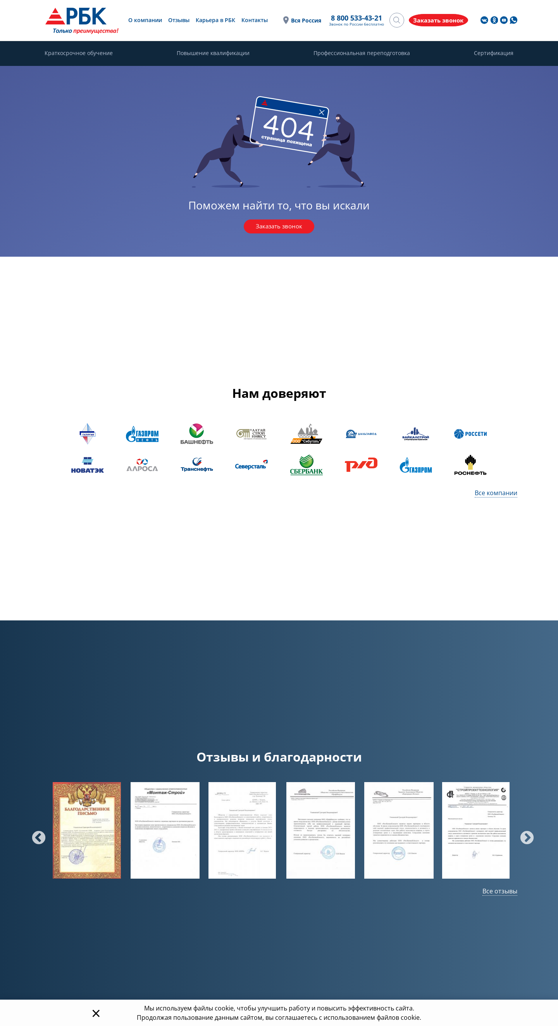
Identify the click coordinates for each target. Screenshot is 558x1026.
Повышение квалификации (213, 53)
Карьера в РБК (213, 20)
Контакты (252, 20)
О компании (143, 20)
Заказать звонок (279, 227)
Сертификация (493, 53)
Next (523, 835)
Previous (35, 835)
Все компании (496, 493)
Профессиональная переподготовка (361, 53)
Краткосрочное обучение (79, 53)
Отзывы (176, 20)
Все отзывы (499, 891)
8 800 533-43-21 (347, 18)
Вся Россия (297, 20)
